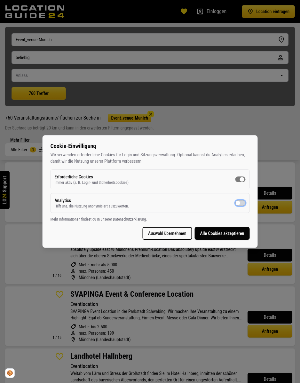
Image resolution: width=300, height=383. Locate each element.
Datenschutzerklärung (154, 219)
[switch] (214, 179)
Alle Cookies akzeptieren (196, 233)
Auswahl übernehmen (141, 233)
